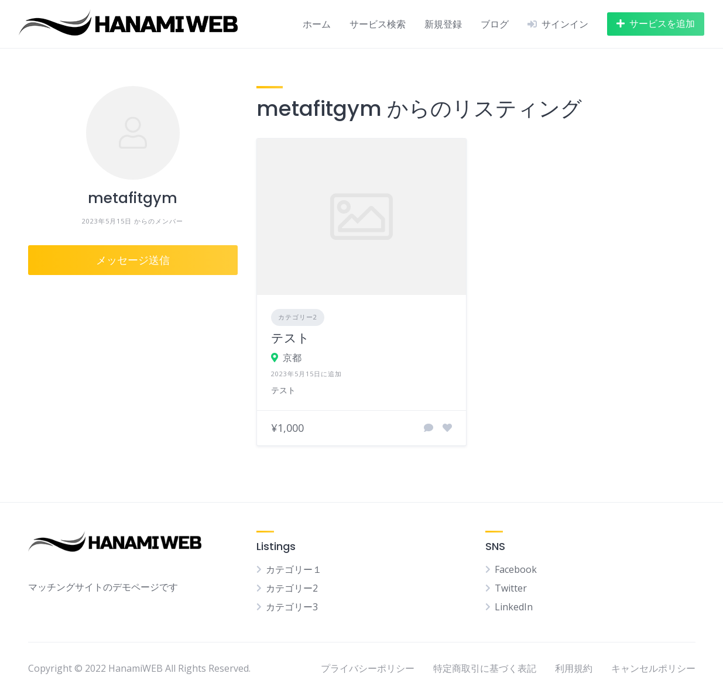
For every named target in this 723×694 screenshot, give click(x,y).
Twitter (511, 588)
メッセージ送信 (133, 260)
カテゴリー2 (297, 316)
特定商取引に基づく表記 (484, 668)
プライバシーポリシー (367, 668)
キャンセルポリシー (653, 668)
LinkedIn (514, 606)
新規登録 (443, 24)
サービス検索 (377, 24)
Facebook (516, 569)
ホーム (317, 24)
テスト (290, 337)
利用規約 (573, 668)
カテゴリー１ (294, 569)
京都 (292, 357)
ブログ (495, 24)
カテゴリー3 (292, 606)
